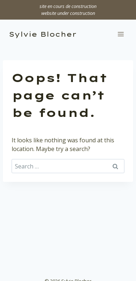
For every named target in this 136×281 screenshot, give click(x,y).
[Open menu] (120, 34)
